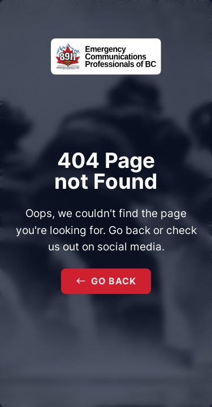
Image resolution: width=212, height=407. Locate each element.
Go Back (106, 281)
